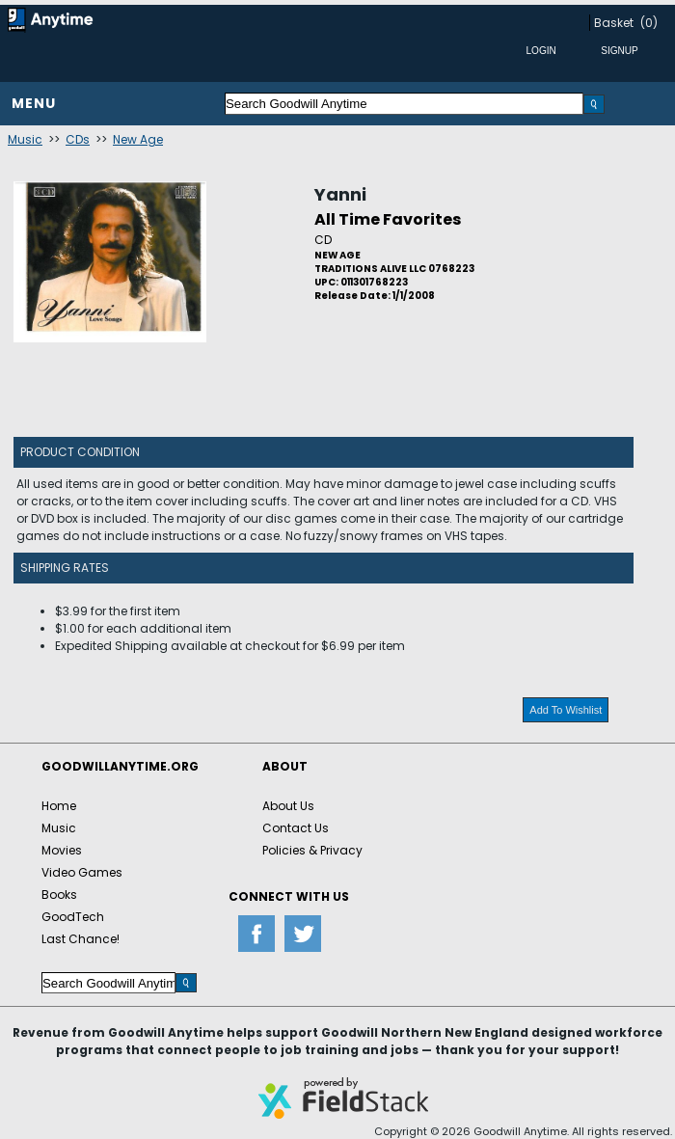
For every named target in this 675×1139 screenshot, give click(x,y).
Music (25, 139)
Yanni (340, 194)
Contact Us (295, 828)
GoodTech (72, 916)
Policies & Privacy (312, 850)
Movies (61, 850)
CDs (78, 139)
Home (58, 806)
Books (59, 894)
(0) (649, 22)
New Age (138, 139)
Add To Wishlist (565, 710)
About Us (288, 806)
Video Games (81, 872)
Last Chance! (80, 939)
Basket (614, 22)
